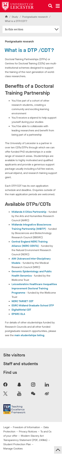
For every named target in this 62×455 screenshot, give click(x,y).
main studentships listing (29, 335)
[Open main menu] (57, 5)
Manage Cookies (13, 448)
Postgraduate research (35, 17)
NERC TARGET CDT (23, 301)
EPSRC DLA (18, 314)
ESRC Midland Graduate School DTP (33, 305)
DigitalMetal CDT (21, 309)
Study (15, 17)
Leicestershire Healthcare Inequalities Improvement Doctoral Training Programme (34, 288)
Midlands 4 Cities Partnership (29, 212)
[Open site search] (50, 5)
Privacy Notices (28, 431)
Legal (6, 427)
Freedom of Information (26, 427)
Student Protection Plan (17, 444)
